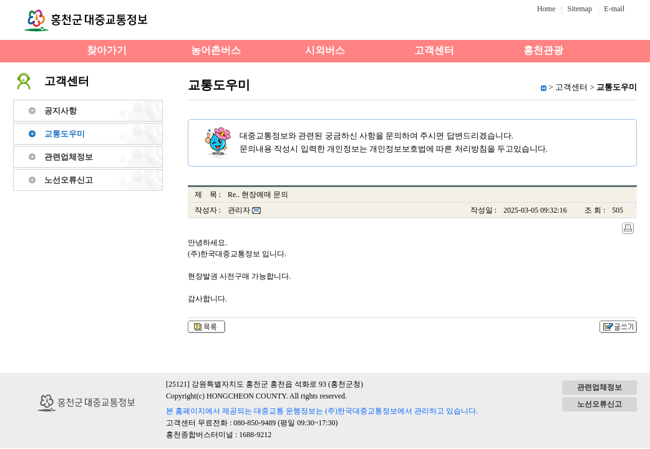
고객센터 (434, 50)
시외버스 (325, 50)
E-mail (614, 8)
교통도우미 (64, 133)
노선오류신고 (68, 180)
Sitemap (580, 8)
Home (546, 8)
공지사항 (60, 110)
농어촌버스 (216, 50)
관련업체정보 (68, 157)
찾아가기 (107, 50)
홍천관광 (543, 50)
